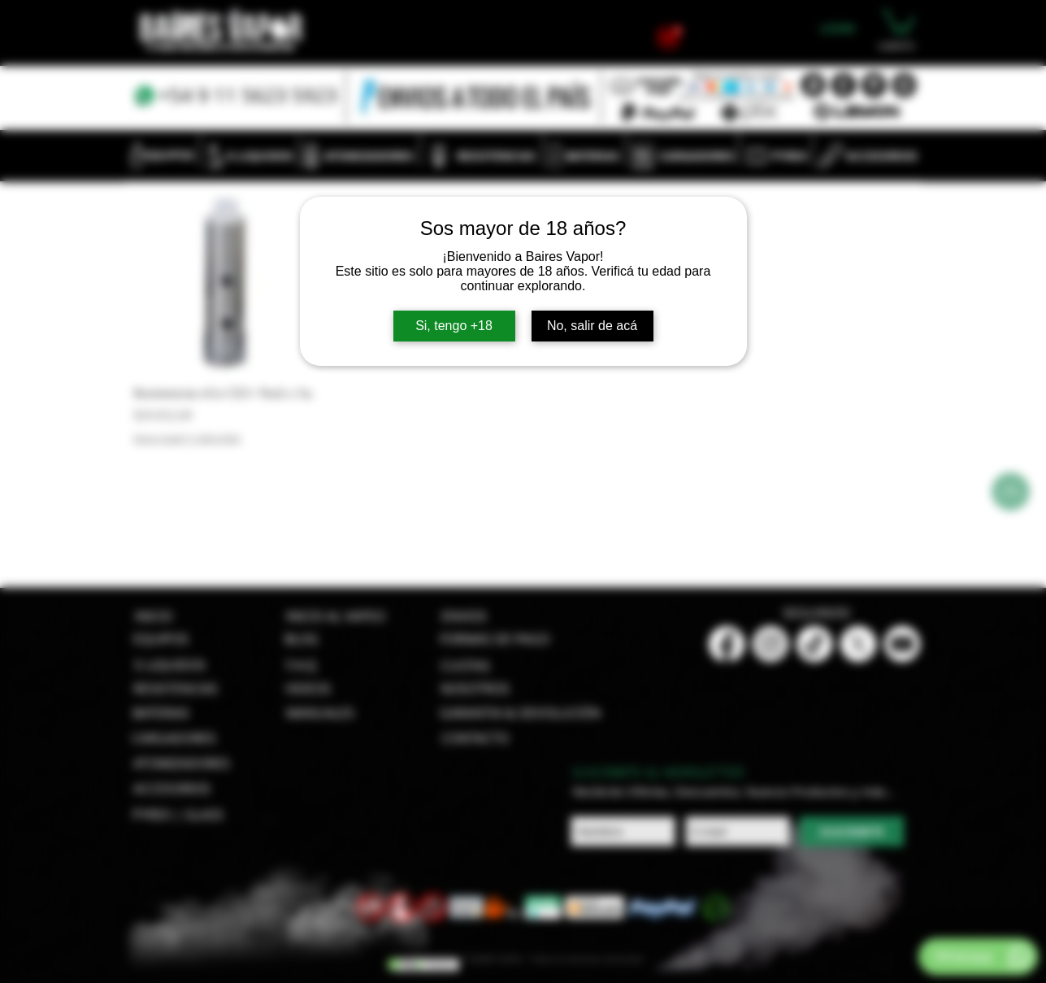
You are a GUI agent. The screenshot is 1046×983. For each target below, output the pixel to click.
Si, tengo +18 (454, 326)
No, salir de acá (592, 326)
